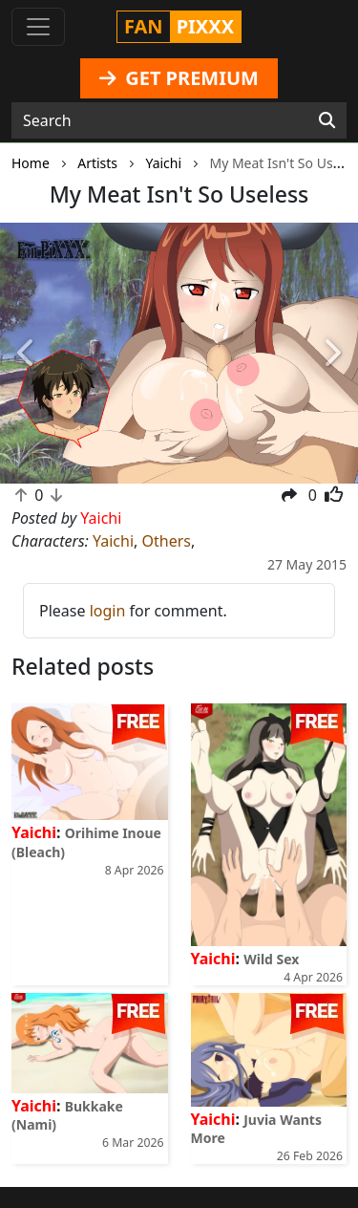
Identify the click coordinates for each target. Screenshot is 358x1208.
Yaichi (113, 540)
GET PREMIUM (179, 78)
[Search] (327, 120)
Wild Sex (271, 959)
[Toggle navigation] (38, 27)
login (108, 610)
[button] (26, 353)
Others (165, 540)
